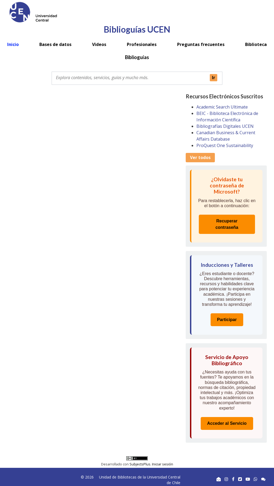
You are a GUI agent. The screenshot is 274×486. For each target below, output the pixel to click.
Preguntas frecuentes (200, 44)
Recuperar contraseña (226, 224)
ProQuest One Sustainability (224, 145)
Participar (227, 319)
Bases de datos (55, 44)
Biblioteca (256, 44)
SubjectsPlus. (141, 464)
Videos (99, 44)
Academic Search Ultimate (222, 107)
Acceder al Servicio (227, 423)
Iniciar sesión (162, 464)
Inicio (13, 44)
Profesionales (142, 44)
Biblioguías (137, 57)
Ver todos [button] (200, 157)
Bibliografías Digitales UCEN (225, 126)
